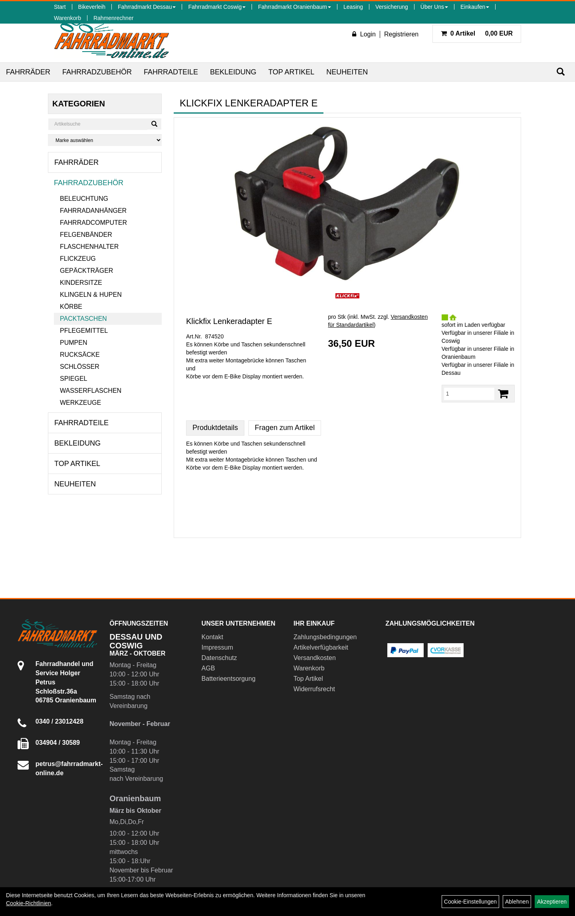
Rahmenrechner (113, 18)
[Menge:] (469, 393)
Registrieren (401, 34)
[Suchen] (560, 71)
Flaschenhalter (89, 246)
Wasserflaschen (90, 390)
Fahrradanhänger (93, 210)
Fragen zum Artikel (285, 428)
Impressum (217, 647)
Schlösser (79, 366)
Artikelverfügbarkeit (320, 647)
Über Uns (434, 7)
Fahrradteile (171, 72)
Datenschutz (219, 657)
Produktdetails (215, 428)
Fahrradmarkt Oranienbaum (294, 7)
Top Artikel (291, 72)
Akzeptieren (552, 901)
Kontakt (212, 637)
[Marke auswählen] (105, 140)
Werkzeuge (80, 402)
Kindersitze (81, 282)
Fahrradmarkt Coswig (217, 7)
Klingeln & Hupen (91, 294)
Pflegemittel (84, 330)
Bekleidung (233, 72)
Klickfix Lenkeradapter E (229, 321)
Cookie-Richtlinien (28, 903)
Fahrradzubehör (97, 72)
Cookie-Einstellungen (470, 901)
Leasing (353, 7)
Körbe (71, 306)
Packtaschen (83, 318)
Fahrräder (28, 72)
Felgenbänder (86, 234)
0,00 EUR (477, 33)
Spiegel (73, 378)
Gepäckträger (86, 270)
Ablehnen (517, 901)
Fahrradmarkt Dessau (147, 7)
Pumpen (73, 342)
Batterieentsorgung (229, 678)
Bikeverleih (91, 7)
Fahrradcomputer (93, 222)
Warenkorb (67, 18)
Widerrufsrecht (314, 689)
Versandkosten (314, 657)
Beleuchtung (84, 198)
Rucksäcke (80, 354)
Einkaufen (474, 7)
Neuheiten (347, 72)
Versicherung (391, 7)
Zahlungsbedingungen (325, 637)
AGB (208, 668)
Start (60, 7)
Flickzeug (78, 258)
